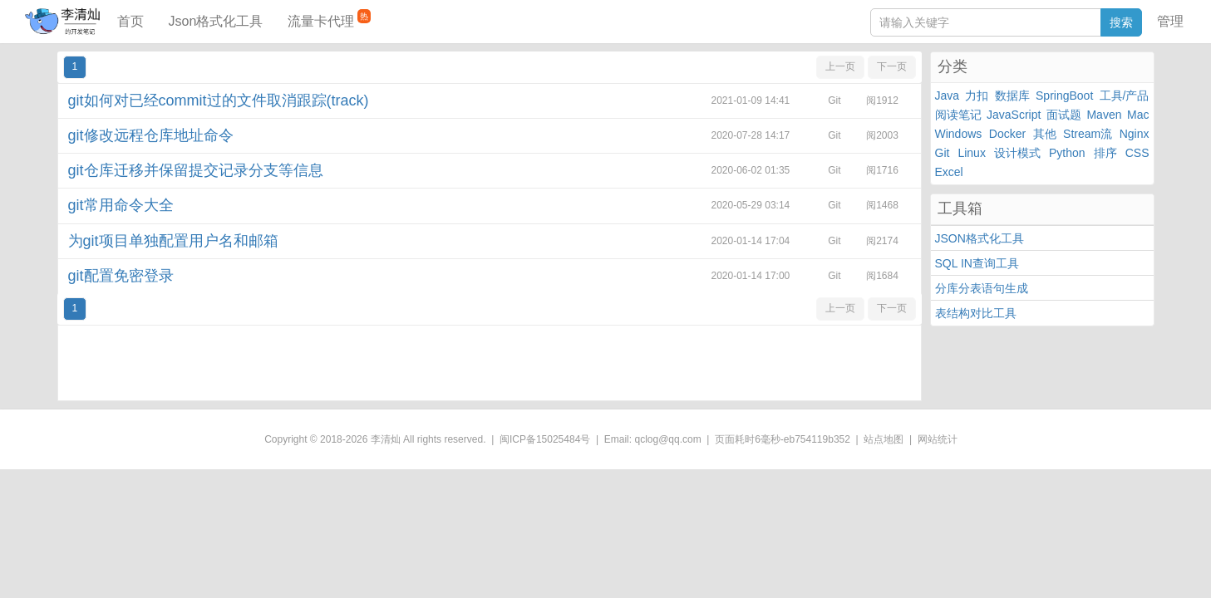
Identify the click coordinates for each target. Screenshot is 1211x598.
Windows (958, 133)
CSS (1137, 152)
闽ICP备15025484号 (545, 439)
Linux (971, 152)
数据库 (1012, 95)
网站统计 (937, 439)
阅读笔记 (958, 114)
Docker (1007, 133)
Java (947, 95)
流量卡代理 (329, 18)
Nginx (1134, 133)
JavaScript (1014, 114)
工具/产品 (1124, 95)
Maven (1103, 114)
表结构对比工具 (976, 313)
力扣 (976, 95)
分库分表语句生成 (981, 288)
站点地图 (883, 439)
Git (942, 152)
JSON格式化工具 (979, 238)
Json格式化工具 (216, 21)
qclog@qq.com (667, 439)
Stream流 (1087, 133)
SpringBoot (1064, 95)
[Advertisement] (489, 363)
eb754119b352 (817, 439)
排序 (1105, 152)
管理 (1170, 21)
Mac (1138, 114)
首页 (130, 21)
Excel (949, 172)
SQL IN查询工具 (977, 263)
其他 (1044, 133)
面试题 (1063, 114)
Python (1067, 152)
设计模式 (1017, 152)
